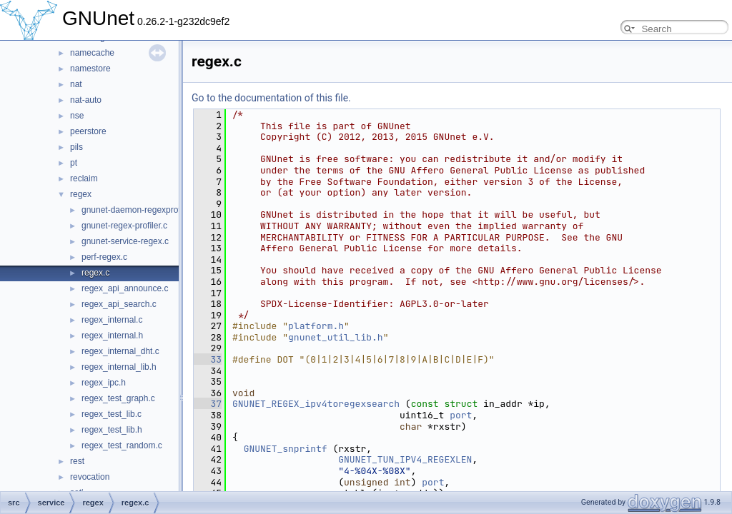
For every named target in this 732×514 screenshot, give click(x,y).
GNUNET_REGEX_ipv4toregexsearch (316, 404)
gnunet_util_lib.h (335, 337)
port (461, 415)
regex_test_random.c (121, 445)
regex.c (95, 273)
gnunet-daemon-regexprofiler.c (139, 210)
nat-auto (86, 100)
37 (208, 404)
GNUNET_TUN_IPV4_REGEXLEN (405, 459)
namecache (92, 53)
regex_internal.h (112, 336)
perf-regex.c (104, 257)
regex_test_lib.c (111, 414)
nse (77, 116)
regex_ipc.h (103, 383)
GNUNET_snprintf (285, 449)
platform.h (316, 326)
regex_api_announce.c (124, 288)
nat (76, 84)
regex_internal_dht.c (120, 351)
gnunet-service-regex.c (125, 241)
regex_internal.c (111, 320)
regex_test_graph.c (118, 398)
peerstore (88, 131)
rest (77, 461)
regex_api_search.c (119, 304)
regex (81, 194)
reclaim (84, 178)
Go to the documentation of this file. (271, 98)
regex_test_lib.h (111, 430)
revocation (89, 477)
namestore (90, 69)
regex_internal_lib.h (119, 367)
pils (76, 147)
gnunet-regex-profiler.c (124, 226)
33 (208, 359)
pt (73, 163)
